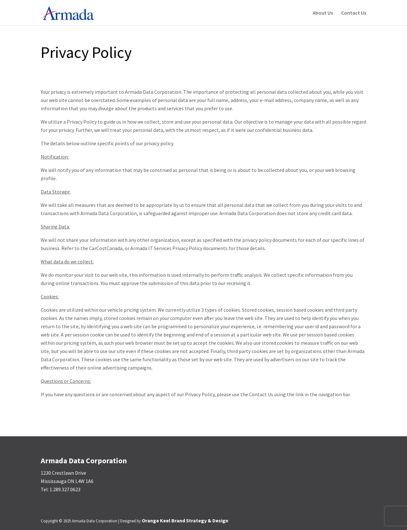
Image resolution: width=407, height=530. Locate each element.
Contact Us (353, 13)
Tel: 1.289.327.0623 (60, 489)
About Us (323, 13)
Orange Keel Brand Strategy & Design (185, 520)
